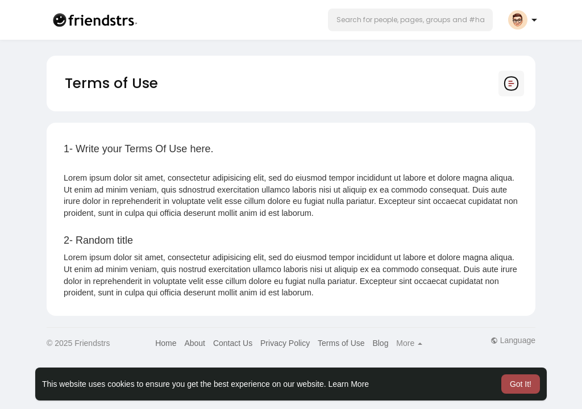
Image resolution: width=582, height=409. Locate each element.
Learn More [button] (349, 384)
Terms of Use (341, 343)
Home (165, 343)
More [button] (409, 343)
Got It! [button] (520, 384)
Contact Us (232, 343)
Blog (380, 343)
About (194, 343)
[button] (410, 20)
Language (512, 340)
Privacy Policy (285, 343)
